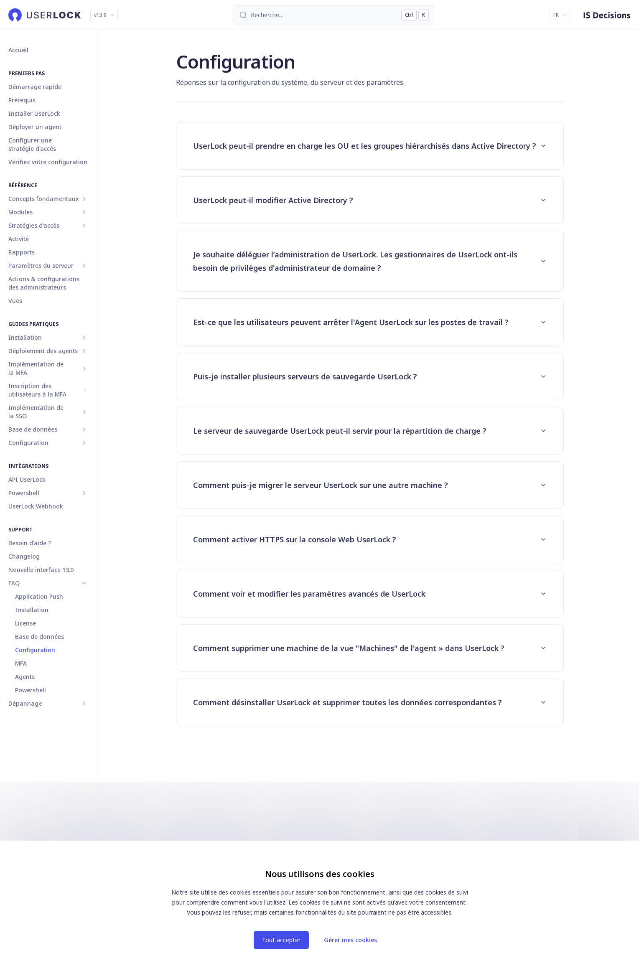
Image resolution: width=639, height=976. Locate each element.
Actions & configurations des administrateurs (43, 283)
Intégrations (28, 466)
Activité (18, 239)
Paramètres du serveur (41, 265)
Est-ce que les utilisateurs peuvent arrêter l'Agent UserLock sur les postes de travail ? (370, 322)
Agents (25, 677)
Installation (25, 337)
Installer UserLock (34, 113)
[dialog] (319, 908)
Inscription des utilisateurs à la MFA (37, 390)
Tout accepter (281, 940)
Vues (15, 301)
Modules (20, 212)
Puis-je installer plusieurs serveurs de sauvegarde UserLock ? (370, 376)
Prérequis (22, 100)
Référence (22, 185)
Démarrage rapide (34, 87)
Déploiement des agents (43, 351)
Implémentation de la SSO (36, 412)
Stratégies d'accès (33, 225)
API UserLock (27, 479)
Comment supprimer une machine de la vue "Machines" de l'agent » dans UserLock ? (370, 648)
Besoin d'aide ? (29, 543)
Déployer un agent (34, 127)
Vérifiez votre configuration (47, 162)
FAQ (14, 583)
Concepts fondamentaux (43, 199)
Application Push (39, 596)
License (25, 623)
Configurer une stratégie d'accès (32, 144)
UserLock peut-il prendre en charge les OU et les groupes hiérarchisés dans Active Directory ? (370, 146)
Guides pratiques (33, 324)
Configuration (28, 443)
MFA (21, 663)
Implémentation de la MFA (36, 368)
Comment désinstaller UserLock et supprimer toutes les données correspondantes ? (370, 702)
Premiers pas (26, 73)
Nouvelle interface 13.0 (41, 570)
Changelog (24, 556)
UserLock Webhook (35, 506)
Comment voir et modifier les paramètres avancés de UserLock (370, 594)
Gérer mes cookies (350, 940)
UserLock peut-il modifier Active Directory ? (370, 200)
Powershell (23, 493)
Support (20, 529)
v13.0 (104, 14)
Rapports (21, 252)
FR (560, 14)
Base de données (32, 429)
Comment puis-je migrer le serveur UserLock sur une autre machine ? (370, 485)
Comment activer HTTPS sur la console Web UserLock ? (370, 539)
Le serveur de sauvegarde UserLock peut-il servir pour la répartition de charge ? (370, 431)
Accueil (18, 50)
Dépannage (25, 703)
